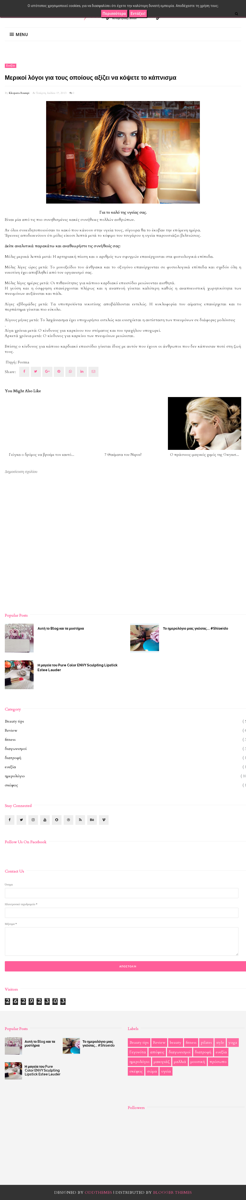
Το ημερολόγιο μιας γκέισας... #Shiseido (98, 1043)
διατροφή (13, 757)
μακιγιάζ (162, 1061)
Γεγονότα (137, 1052)
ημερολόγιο (15, 776)
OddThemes (98, 1192)
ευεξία (10, 65)
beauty (175, 1042)
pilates (206, 1042)
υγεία (166, 1071)
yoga (232, 1042)
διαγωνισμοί (16, 748)
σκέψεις (11, 785)
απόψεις (157, 1052)
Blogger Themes (172, 1192)
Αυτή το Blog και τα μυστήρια (60, 628)
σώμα (152, 1071)
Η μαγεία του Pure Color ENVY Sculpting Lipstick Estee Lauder (77, 667)
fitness (10, 739)
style (220, 1042)
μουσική (198, 1061)
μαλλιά (180, 1061)
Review (11, 730)
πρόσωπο (218, 1061)
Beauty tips (14, 721)
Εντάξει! (138, 13)
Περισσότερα (114, 13)
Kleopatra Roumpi (19, 93)
